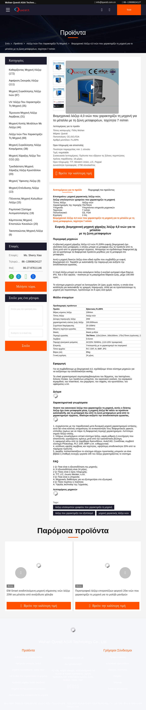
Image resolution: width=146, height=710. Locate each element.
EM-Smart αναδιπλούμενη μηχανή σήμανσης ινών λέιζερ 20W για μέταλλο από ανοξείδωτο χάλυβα (38, 592)
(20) (25, 170)
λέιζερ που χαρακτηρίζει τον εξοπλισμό (74, 513)
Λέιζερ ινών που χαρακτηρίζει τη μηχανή (47, 43)
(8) (24, 181)
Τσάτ (129, 10)
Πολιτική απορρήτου (118, 688)
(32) (25, 157)
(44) (25, 125)
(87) (25, 93)
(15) (25, 200)
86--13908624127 (131, 2)
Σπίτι (7, 43)
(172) (25, 72)
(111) (23, 82)
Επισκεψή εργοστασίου (117, 663)
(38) (25, 147)
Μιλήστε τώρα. (26, 286)
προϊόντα (18, 43)
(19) (21, 211)
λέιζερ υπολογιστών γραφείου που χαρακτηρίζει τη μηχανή (83, 507)
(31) (23, 114)
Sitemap (118, 682)
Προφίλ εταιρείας (118, 657)
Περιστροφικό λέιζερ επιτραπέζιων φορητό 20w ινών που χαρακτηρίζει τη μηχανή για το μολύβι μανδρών (107, 592)
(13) (24, 190)
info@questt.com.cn (105, 2)
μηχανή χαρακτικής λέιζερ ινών (114, 513)
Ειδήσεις (117, 676)
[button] (21, 573)
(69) (25, 136)
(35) (25, 104)
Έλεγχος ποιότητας (117, 669)
